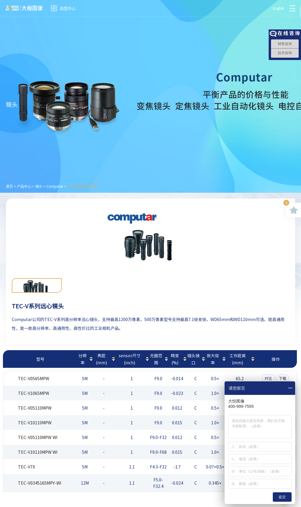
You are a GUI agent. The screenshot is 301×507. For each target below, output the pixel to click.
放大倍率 (213, 359)
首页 (9, 186)
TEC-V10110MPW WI (37, 452)
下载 (282, 378)
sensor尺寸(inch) (130, 359)
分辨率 (82, 359)
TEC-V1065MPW (33, 393)
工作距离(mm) (237, 359)
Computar (54, 186)
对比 (268, 378)
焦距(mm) (101, 359)
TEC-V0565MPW (33, 378)
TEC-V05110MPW (34, 408)
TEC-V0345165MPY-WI (39, 483)
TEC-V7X (26, 467)
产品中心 (24, 186)
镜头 (38, 186)
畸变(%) (175, 359)
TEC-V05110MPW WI (37, 437)
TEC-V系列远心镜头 (82, 186)
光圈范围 (156, 359)
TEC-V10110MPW (34, 422)
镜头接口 (193, 359)
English (278, 8)
